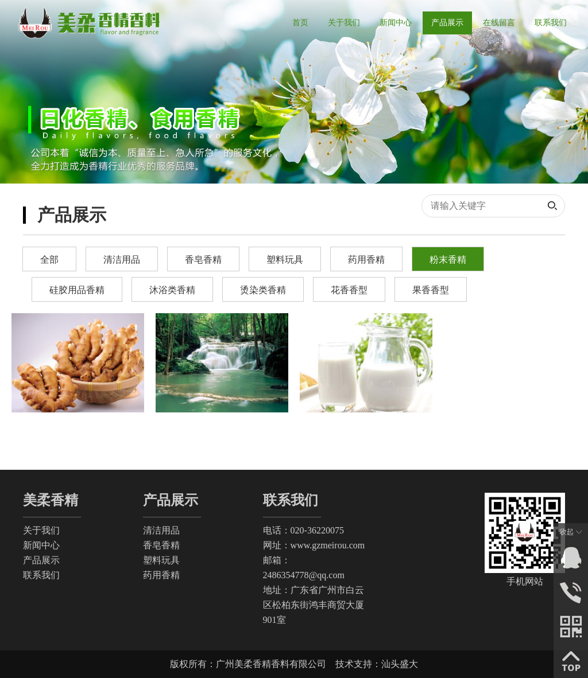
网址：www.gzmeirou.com (314, 545)
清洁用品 (121, 259)
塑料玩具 (284, 259)
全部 (49, 259)
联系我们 (41, 575)
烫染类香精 (263, 290)
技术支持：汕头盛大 (376, 664)
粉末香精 (448, 259)
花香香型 (349, 290)
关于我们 (41, 530)
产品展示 (41, 560)
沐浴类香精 (172, 290)
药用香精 (366, 259)
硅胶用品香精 (77, 290)
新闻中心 (41, 545)
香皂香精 (203, 259)
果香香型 (430, 290)
